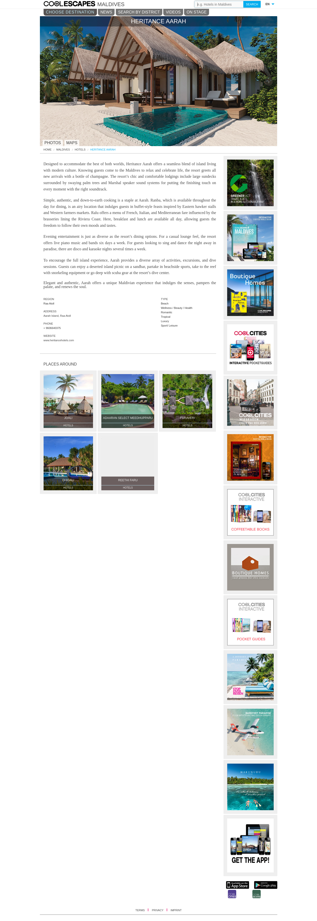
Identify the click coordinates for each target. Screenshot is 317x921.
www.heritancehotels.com (59, 340)
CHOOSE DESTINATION (70, 12)
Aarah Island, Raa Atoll (57, 315)
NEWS (106, 12)
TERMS (140, 910)
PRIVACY (158, 910)
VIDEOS (173, 12)
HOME (48, 149)
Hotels (80, 149)
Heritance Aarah (103, 149)
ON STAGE (197, 12)
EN (268, 4)
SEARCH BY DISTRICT (139, 12)
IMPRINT (176, 910)
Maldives (63, 149)
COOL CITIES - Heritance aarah (74, 4)
